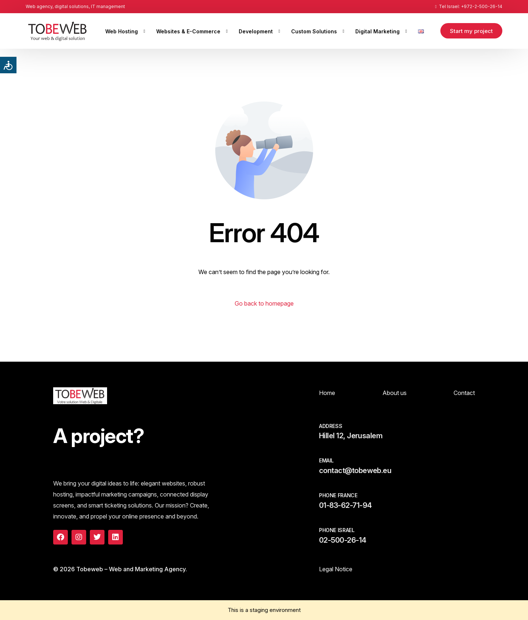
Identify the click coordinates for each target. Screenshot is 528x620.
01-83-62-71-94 (345, 505)
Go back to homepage (264, 303)
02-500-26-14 (342, 540)
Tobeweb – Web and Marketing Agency (131, 569)
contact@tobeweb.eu (355, 470)
